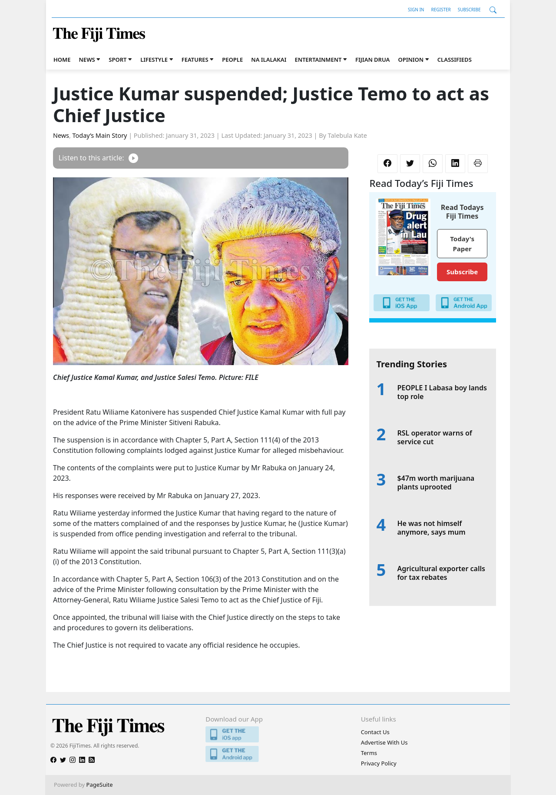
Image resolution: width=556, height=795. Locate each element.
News (87, 59)
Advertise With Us (384, 742)
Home (61, 59)
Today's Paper (462, 243)
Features (195, 59)
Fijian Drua (372, 59)
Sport (117, 59)
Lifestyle (154, 59)
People (232, 59)
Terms (369, 753)
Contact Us (375, 732)
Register (440, 10)
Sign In (416, 10)
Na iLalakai (268, 59)
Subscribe (469, 10)
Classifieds (454, 59)
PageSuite (99, 784)
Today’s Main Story (100, 135)
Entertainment (318, 59)
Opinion (411, 59)
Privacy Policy (379, 763)
